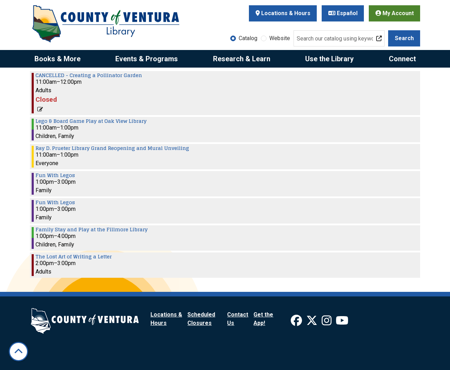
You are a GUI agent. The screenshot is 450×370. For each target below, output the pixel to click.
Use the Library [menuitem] (329, 59)
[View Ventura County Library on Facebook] (297, 322)
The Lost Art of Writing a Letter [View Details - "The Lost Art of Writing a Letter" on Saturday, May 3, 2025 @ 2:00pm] (74, 256)
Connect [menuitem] (402, 59)
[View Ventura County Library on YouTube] (342, 322)
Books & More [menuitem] (57, 59)
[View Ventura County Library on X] (312, 322)
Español (343, 13)
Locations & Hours (283, 13)
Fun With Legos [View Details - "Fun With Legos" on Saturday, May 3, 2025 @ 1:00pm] (55, 175)
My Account (394, 13)
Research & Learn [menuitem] (241, 59)
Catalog (248, 38)
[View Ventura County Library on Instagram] (327, 322)
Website (279, 38)
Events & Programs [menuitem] (146, 59)
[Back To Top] (18, 351)
